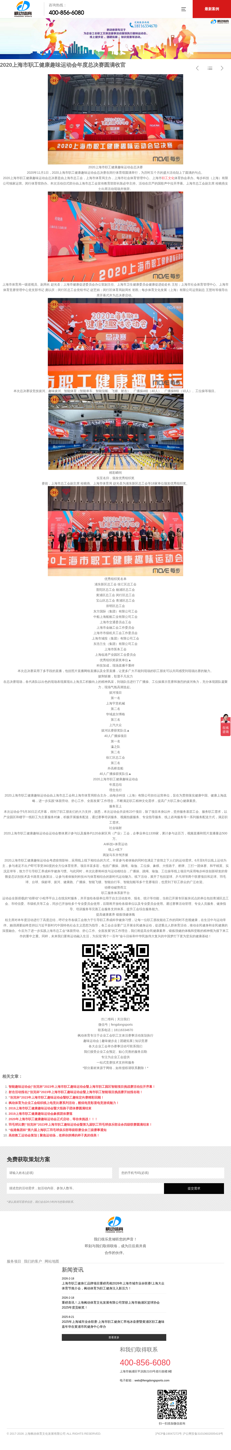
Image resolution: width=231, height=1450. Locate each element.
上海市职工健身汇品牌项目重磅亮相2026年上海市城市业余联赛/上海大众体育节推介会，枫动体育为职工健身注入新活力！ (114, 1283)
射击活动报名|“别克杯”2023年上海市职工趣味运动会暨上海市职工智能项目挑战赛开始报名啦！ (76, 1092)
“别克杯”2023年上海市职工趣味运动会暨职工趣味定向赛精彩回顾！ (56, 1097)
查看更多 (114, 1337)
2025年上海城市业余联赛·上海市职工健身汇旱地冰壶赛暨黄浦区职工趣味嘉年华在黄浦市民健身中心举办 (114, 1322)
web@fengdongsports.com (151, 1380)
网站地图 (52, 1261)
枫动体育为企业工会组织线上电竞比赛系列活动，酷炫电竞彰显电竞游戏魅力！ (64, 1103)
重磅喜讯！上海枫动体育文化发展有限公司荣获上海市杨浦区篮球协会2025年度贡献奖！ (114, 1302)
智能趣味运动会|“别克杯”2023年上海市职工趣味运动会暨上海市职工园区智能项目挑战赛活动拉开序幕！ (82, 1086)
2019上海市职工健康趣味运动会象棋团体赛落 (40, 1113)
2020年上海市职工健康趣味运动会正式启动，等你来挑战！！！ (53, 1119)
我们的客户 (33, 1261)
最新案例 (212, 9)
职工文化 (168, 178)
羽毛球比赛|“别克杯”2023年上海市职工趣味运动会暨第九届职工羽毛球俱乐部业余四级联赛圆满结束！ (80, 1124)
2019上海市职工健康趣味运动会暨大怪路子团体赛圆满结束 (50, 1108)
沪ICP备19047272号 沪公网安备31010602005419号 (189, 1433)
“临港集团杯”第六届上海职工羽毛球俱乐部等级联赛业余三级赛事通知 (57, 1130)
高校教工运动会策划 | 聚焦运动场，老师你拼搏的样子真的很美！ (54, 1135)
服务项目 (14, 1261)
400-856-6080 (66, 12)
